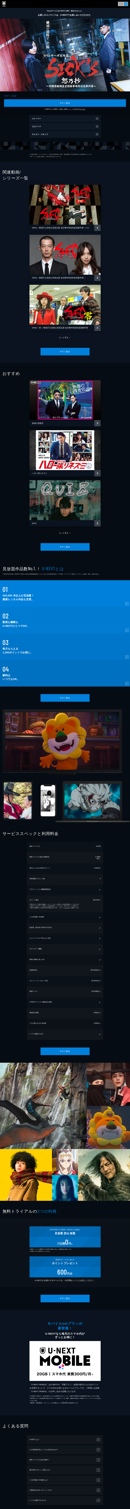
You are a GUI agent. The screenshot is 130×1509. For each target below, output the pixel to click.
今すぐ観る (65, 103)
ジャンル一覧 (37, 1504)
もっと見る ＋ (65, 337)
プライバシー (55, 1504)
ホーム (29, 1504)
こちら (83, 109)
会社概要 (46, 1504)
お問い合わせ (65, 1504)
